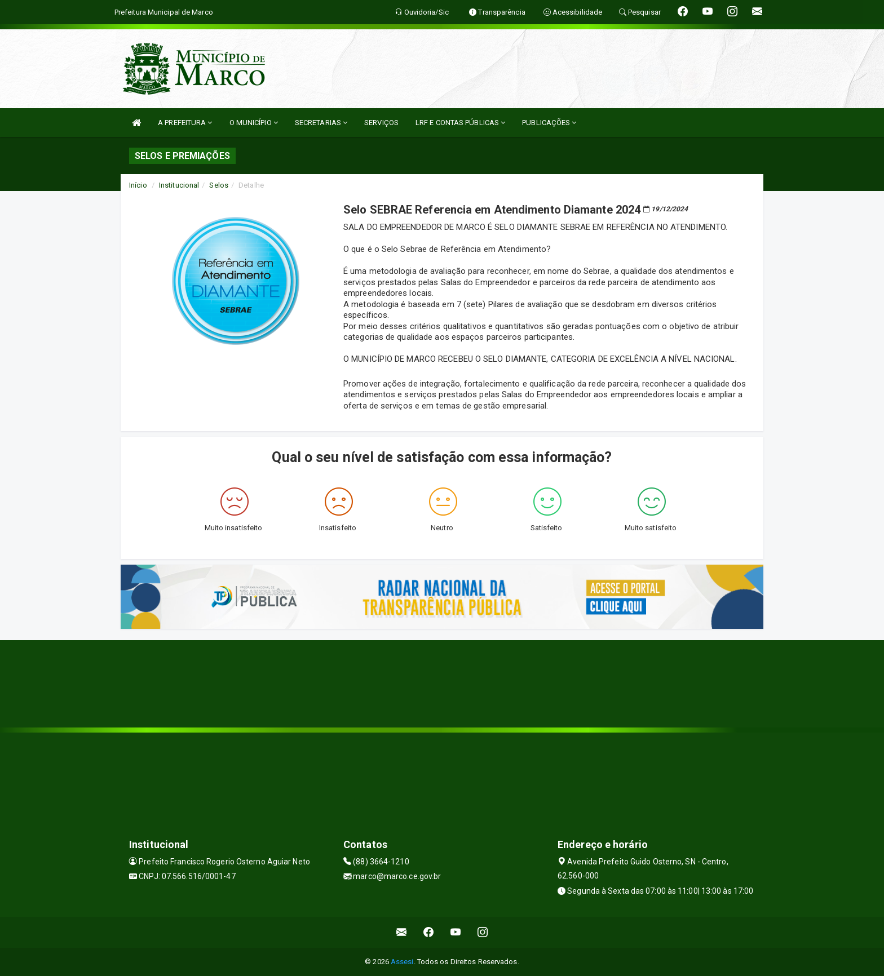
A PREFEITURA (185, 122)
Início (138, 185)
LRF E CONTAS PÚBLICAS (460, 122)
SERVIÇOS (381, 122)
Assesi (402, 961)
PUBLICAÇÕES (549, 122)
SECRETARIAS (321, 122)
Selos (218, 185)
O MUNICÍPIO (253, 122)
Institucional (179, 185)
